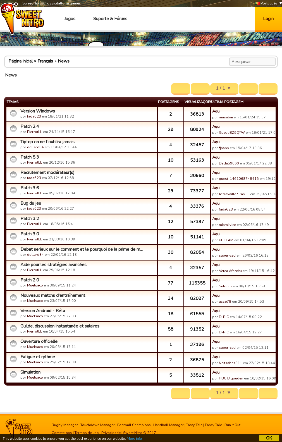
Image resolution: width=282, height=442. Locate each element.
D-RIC (224, 316)
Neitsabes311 (230, 362)
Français (45, 61)
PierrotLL (34, 131)
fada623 (34, 116)
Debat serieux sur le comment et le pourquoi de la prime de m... (81, 249)
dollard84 (35, 147)
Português (266, 3)
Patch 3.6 (29, 188)
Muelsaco (35, 285)
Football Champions (134, 424)
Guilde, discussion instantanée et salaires (59, 326)
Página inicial (20, 61)
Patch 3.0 (29, 234)
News (64, 61)
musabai (226, 117)
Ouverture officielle (39, 341)
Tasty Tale (194, 424)
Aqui (216, 111)
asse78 (225, 301)
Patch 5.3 (29, 157)
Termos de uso (87, 432)
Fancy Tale (213, 424)
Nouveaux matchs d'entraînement (52, 295)
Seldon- (225, 286)
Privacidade (111, 432)
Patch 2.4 (29, 126)
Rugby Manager (65, 424)
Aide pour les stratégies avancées (53, 265)
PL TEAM (226, 240)
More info (134, 439)
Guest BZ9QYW (232, 132)
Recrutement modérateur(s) (47, 173)
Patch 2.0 (29, 280)
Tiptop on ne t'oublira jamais (47, 142)
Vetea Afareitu (230, 270)
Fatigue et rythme (37, 357)
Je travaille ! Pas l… (234, 194)
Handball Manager (168, 424)
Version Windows (37, 111)
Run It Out (232, 424)
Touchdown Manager (97, 424)
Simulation (30, 372)
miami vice (227, 224)
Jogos (69, 19)
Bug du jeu (30, 203)
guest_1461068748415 (239, 178)
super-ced (227, 255)
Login (268, 19)
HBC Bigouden (231, 378)
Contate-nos (62, 432)
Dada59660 (229, 163)
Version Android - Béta (42, 311)
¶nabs (224, 147)
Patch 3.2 (29, 219)
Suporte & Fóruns (110, 19)
